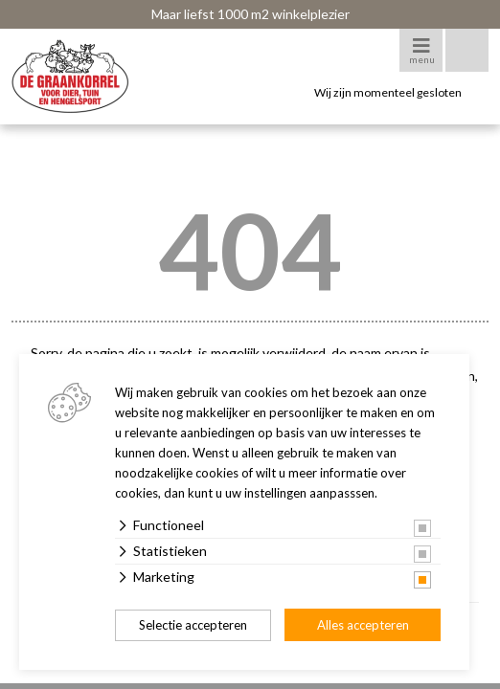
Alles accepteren (363, 625)
